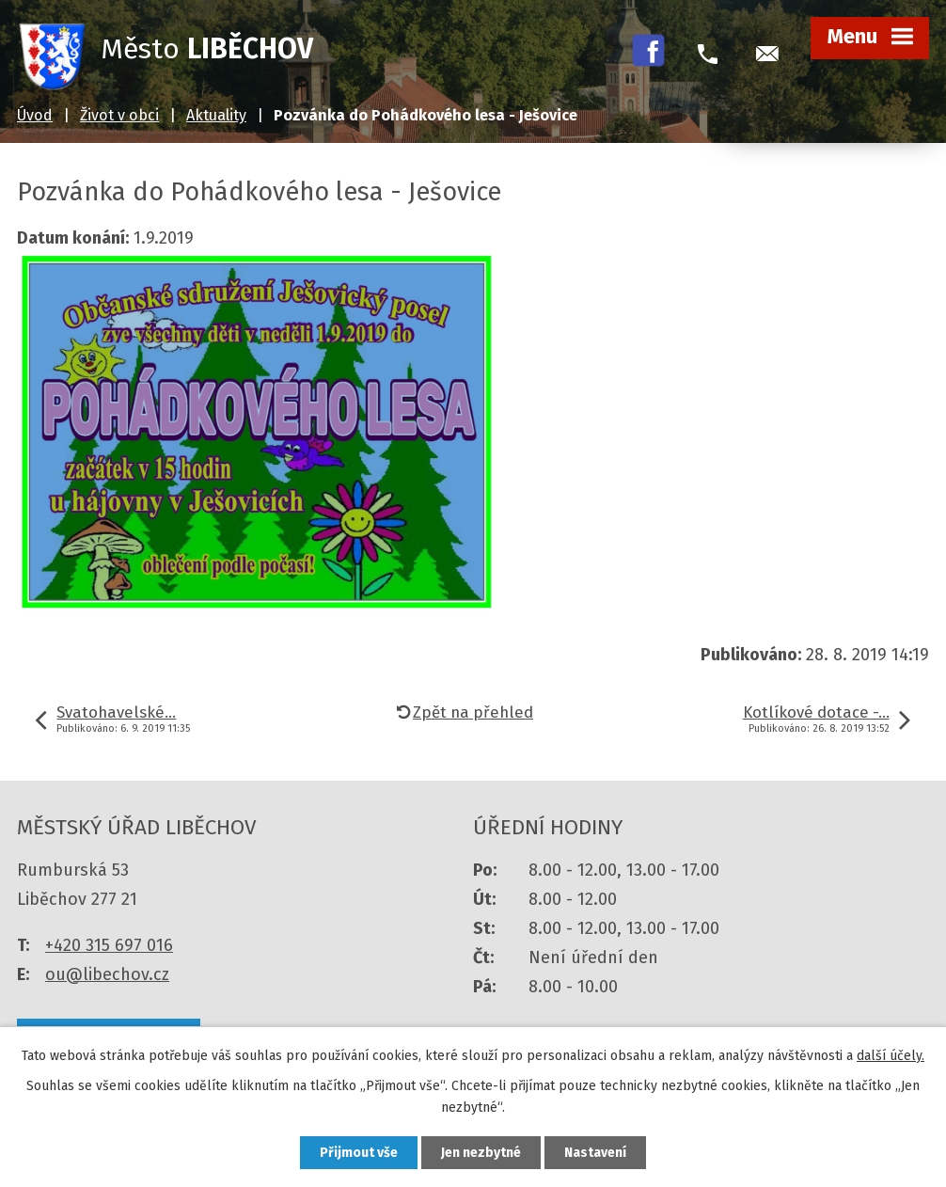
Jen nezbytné (481, 1153)
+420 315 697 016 (109, 945)
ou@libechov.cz (107, 974)
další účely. (890, 1056)
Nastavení (595, 1153)
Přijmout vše (359, 1153)
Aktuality (216, 115)
